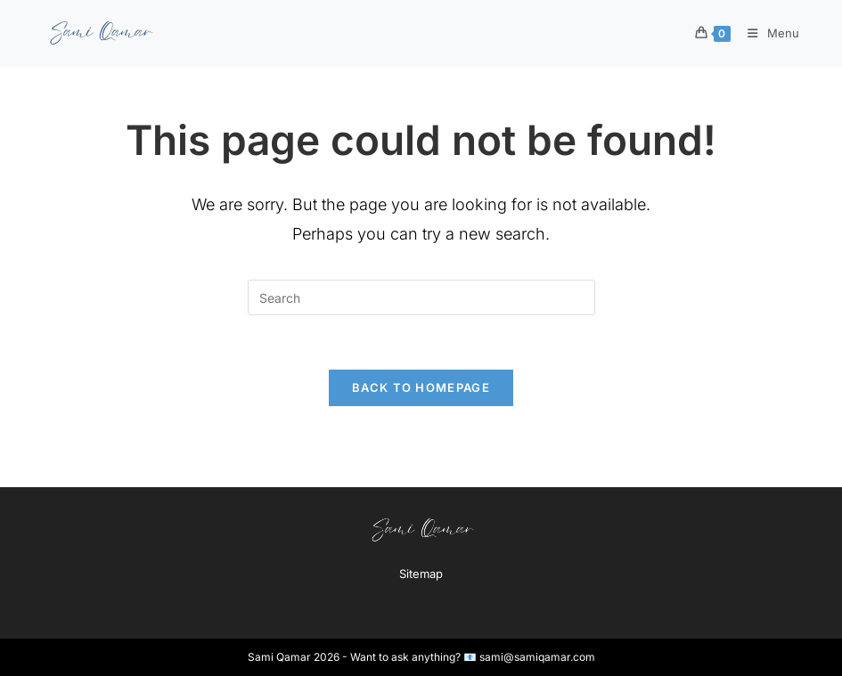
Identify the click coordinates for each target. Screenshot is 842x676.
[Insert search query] (421, 297)
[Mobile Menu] (767, 33)
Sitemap (421, 573)
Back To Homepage (421, 387)
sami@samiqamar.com (537, 657)
